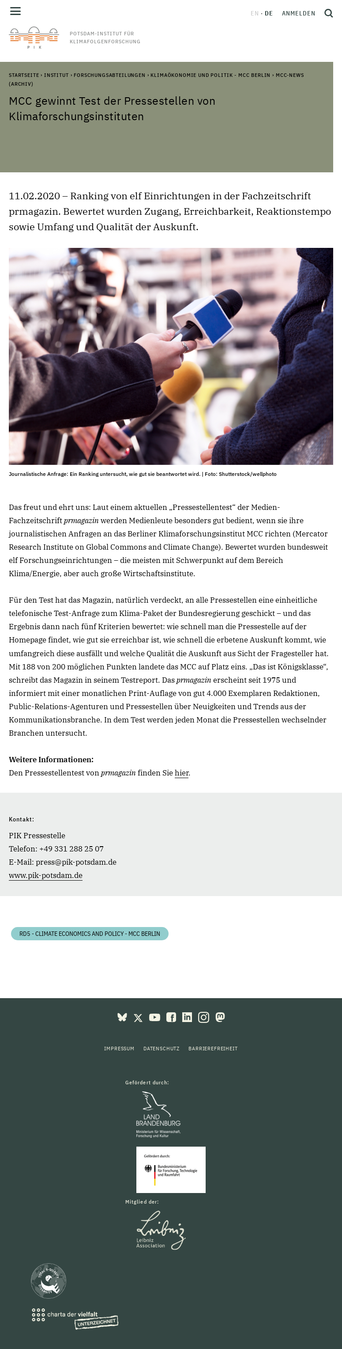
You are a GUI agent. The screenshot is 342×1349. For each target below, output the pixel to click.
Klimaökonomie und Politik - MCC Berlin (210, 75)
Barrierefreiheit (212, 1048)
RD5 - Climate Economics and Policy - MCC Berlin (89, 934)
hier (181, 773)
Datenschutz (161, 1048)
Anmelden (299, 13)
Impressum (119, 1048)
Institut (56, 75)
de (269, 13)
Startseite (24, 75)
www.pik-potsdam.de (46, 875)
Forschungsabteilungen (110, 75)
